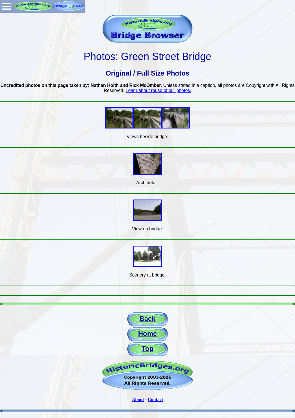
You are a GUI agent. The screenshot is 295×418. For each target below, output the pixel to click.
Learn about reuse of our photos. (158, 90)
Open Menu (7, 6)
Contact (155, 399)
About (138, 399)
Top (147, 348)
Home (147, 333)
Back (147, 318)
